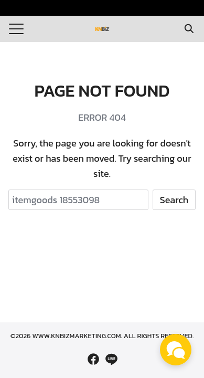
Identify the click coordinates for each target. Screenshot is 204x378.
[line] (111, 359)
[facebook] (93, 359)
